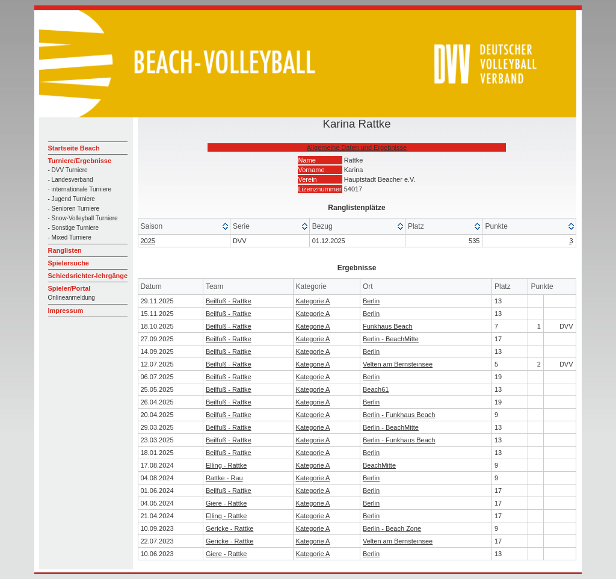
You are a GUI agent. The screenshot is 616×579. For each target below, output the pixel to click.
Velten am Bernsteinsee (398, 364)
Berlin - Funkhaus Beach (399, 414)
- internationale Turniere (80, 189)
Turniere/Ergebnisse (80, 160)
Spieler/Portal (69, 288)
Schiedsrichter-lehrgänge (88, 275)
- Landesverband (70, 179)
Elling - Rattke (226, 465)
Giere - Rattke (226, 503)
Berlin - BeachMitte (391, 338)
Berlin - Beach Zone (392, 528)
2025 (148, 240)
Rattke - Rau (224, 477)
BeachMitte (379, 465)
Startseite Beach (74, 148)
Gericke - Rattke (229, 528)
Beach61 (376, 389)
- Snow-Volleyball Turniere (83, 218)
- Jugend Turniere (71, 199)
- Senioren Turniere (74, 208)
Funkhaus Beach (388, 326)
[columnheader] (184, 226)
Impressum (66, 310)
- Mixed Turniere (69, 237)
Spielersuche (68, 263)
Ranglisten (65, 250)
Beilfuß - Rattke (228, 301)
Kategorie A (313, 301)
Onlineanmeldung (71, 297)
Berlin (371, 301)
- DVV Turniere (68, 170)
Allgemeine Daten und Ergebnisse (357, 147)
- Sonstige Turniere (73, 227)
